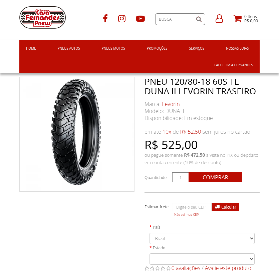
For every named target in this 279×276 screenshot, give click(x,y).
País (157, 227)
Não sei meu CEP (186, 214)
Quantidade (156, 177)
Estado (159, 248)
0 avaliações (186, 268)
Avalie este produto (228, 268)
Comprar (215, 177)
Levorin (171, 104)
